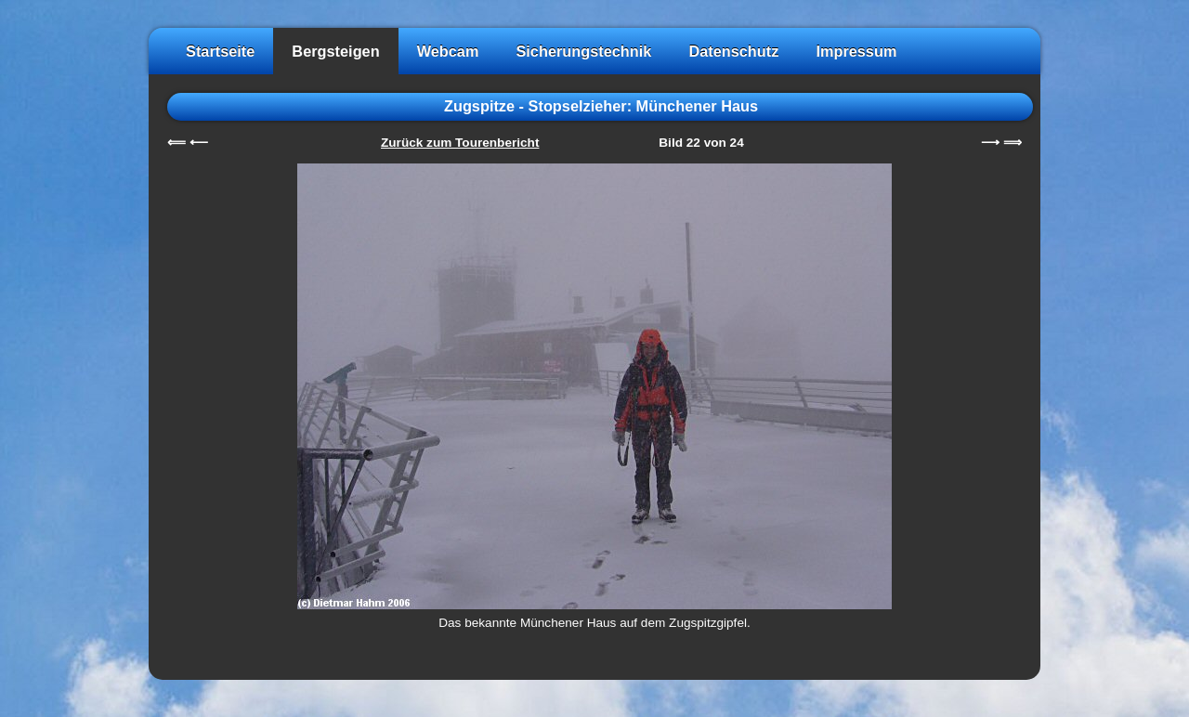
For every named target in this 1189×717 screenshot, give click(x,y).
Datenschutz (733, 51)
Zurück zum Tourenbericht (460, 143)
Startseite (220, 51)
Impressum (856, 51)
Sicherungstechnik (583, 51)
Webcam (448, 51)
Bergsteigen (335, 51)
